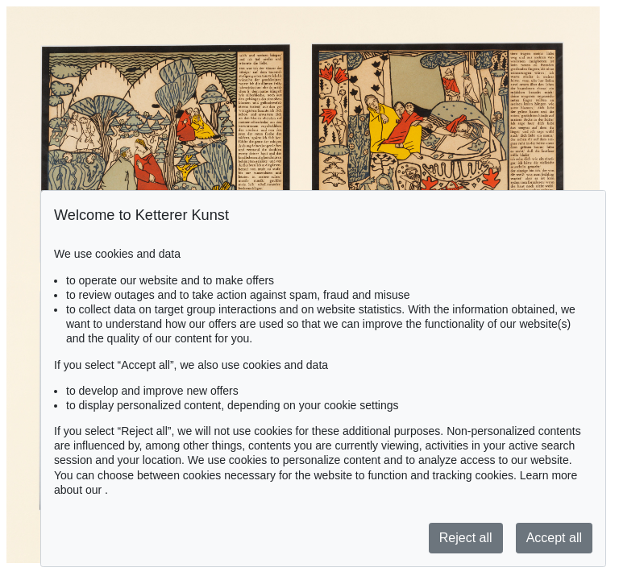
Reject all (465, 538)
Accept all (554, 538)
